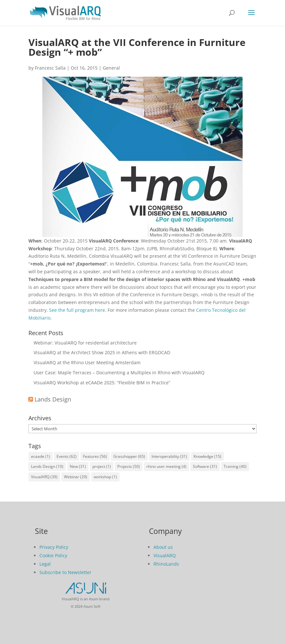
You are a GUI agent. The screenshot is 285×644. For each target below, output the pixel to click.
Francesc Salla (50, 68)
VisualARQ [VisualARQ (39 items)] (44, 477)
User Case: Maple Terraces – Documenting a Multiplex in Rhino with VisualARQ (119, 372)
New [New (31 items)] (78, 466)
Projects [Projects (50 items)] (128, 466)
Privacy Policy (53, 547)
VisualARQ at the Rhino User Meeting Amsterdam (87, 362)
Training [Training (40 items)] (235, 466)
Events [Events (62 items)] (67, 456)
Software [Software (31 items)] (205, 466)
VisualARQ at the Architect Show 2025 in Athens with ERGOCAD (102, 352)
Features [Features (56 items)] (95, 456)
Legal (45, 564)
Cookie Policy (53, 555)
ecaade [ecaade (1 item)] (40, 456)
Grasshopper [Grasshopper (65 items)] (129, 456)
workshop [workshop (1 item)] (105, 477)
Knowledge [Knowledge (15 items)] (207, 456)
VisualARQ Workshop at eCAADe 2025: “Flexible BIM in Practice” (102, 382)
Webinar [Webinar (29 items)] (75, 477)
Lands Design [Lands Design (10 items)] (47, 466)
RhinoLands (166, 564)
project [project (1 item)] (101, 466)
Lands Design (53, 399)
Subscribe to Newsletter (65, 572)
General (111, 68)
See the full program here (77, 310)
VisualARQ (164, 555)
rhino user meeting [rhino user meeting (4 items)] (166, 466)
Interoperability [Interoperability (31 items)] (169, 456)
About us (163, 547)
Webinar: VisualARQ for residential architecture (85, 343)
